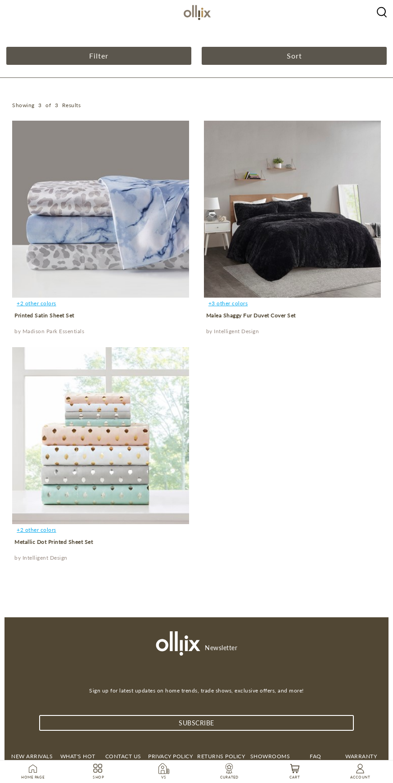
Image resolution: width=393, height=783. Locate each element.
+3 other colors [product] (228, 303)
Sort (294, 55)
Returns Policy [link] (221, 756)
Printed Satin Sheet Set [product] (44, 315)
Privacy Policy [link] (170, 756)
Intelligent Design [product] (236, 331)
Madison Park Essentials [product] (54, 331)
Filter (98, 55)
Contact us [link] (123, 756)
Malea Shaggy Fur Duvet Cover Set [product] (251, 315)
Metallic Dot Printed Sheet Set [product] (53, 542)
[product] (100, 209)
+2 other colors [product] (36, 303)
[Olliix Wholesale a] (381, 11)
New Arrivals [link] (32, 756)
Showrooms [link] (270, 756)
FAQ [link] (315, 756)
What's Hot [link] (77, 756)
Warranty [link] (361, 756)
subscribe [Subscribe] (196, 723)
